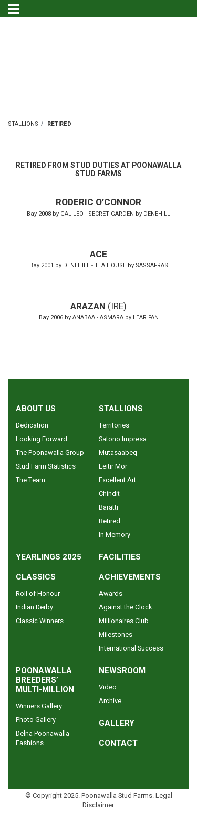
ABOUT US (36, 408)
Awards (110, 593)
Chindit (109, 494)
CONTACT (118, 743)
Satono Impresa (123, 439)
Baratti (108, 507)
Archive (110, 701)
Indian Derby (34, 607)
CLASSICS (36, 577)
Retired (109, 521)
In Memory (114, 535)
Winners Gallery (39, 706)
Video (108, 687)
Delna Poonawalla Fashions (42, 738)
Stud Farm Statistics (46, 466)
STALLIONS (23, 123)
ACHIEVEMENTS (130, 577)
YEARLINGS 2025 (48, 557)
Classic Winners (40, 621)
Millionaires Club (124, 621)
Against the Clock (125, 607)
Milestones (115, 634)
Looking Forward (41, 439)
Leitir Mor (113, 466)
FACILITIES (120, 557)
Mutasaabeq (118, 453)
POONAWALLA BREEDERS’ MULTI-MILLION (45, 680)
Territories (114, 425)
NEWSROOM (122, 670)
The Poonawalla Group (50, 453)
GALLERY (116, 723)
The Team (30, 480)
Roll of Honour (38, 593)
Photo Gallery (36, 720)
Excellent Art (117, 480)
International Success (131, 648)
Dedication (32, 425)
